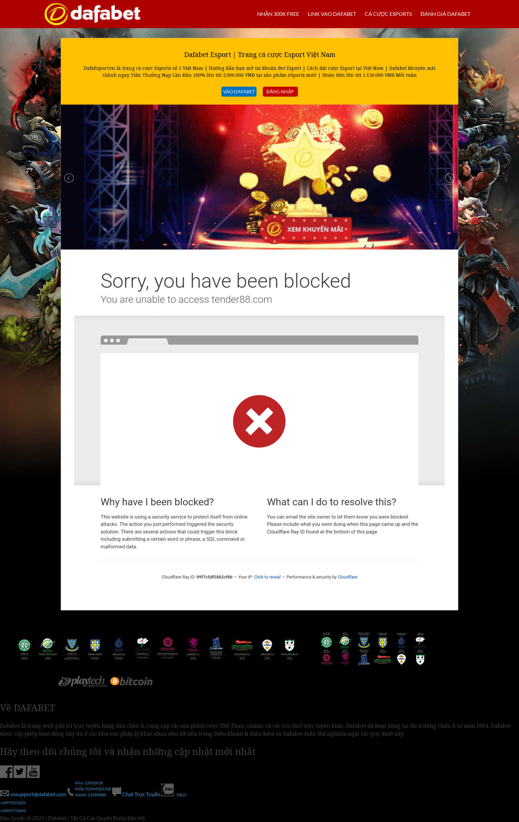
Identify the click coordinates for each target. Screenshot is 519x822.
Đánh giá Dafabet (445, 14)
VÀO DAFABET (239, 91)
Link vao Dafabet (332, 14)
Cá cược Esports (388, 14)
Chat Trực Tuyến (136, 794)
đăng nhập (280, 91)
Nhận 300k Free (278, 14)
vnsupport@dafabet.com (33, 794)
